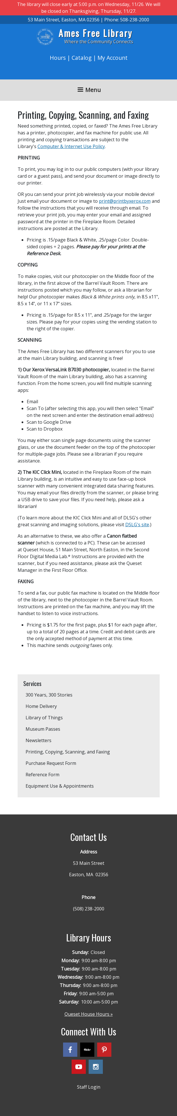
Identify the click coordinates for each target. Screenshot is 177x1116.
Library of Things (44, 717)
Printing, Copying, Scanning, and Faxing (68, 752)
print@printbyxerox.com (125, 201)
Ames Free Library (95, 33)
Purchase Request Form (51, 763)
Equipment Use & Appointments (60, 786)
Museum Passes (43, 729)
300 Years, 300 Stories (49, 695)
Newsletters (38, 740)
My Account (112, 58)
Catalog (81, 58)
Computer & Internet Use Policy (71, 146)
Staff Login (88, 1087)
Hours (58, 58)
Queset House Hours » (88, 1014)
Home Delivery (41, 706)
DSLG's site (137, 524)
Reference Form (42, 774)
